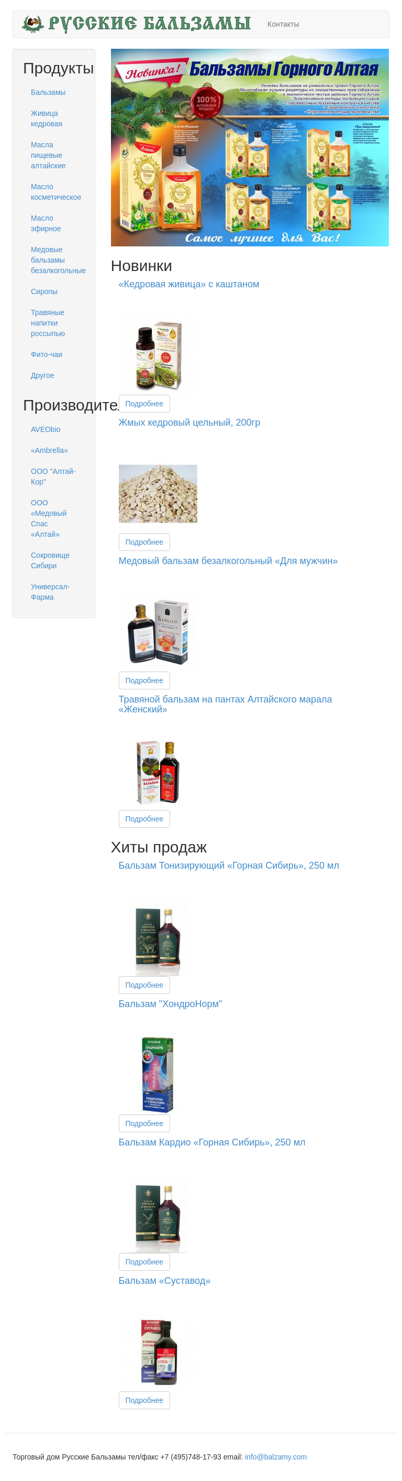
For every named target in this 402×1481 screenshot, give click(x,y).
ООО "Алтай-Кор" (53, 476)
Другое (42, 375)
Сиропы (44, 291)
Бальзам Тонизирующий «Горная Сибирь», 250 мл (229, 865)
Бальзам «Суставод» (165, 1280)
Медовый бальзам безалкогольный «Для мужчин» (228, 561)
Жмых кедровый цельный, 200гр (190, 422)
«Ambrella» (49, 450)
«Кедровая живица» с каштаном (189, 284)
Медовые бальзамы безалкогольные (58, 260)
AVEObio (46, 429)
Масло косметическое (56, 191)
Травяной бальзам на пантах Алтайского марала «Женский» (225, 704)
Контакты (283, 24)
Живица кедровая (46, 118)
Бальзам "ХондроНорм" (170, 1004)
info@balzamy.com (276, 1457)
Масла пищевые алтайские (48, 155)
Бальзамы (48, 92)
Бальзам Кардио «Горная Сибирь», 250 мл (212, 1142)
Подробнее (145, 403)
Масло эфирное (46, 223)
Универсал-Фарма (50, 591)
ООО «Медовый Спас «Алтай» (48, 518)
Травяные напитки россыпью (48, 323)
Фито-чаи (46, 354)
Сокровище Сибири (50, 560)
